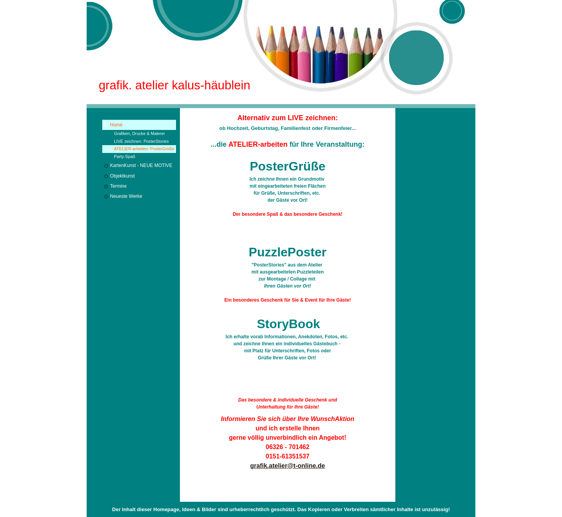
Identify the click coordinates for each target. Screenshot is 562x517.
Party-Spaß (124, 156)
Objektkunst (122, 176)
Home (116, 125)
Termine (118, 186)
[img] (281, 54)
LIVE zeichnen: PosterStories (141, 141)
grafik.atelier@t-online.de (287, 465)
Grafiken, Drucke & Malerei (139, 133)
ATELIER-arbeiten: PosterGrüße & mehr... (144, 149)
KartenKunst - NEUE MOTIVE (141, 165)
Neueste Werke (126, 196)
